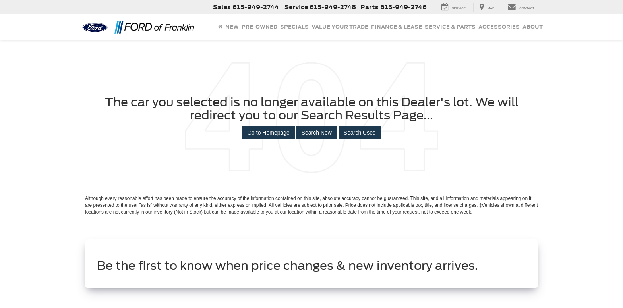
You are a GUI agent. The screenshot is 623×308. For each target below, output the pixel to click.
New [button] (232, 26)
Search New (317, 132)
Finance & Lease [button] (396, 26)
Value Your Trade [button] (340, 26)
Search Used (360, 132)
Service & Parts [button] (450, 26)
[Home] (220, 27)
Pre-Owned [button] (259, 26)
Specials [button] (294, 26)
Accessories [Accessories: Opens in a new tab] (499, 26)
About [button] (532, 26)
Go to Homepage (268, 132)
